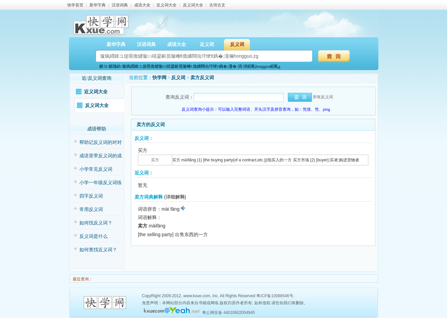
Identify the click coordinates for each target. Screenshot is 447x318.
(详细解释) (175, 197)
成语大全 (142, 5)
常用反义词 (91, 209)
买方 (155, 160)
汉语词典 (120, 5)
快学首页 (75, 5)
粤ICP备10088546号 (274, 296)
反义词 (237, 44)
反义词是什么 (93, 236)
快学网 (159, 77)
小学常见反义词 (95, 169)
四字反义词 (91, 196)
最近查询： (82, 279)
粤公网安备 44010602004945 (228, 312)
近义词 (207, 44)
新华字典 (97, 5)
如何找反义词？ (95, 222)
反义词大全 (193, 5)
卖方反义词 (202, 77)
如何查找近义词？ (98, 249)
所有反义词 (323, 97)
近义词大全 (166, 5)
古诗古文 (217, 5)
